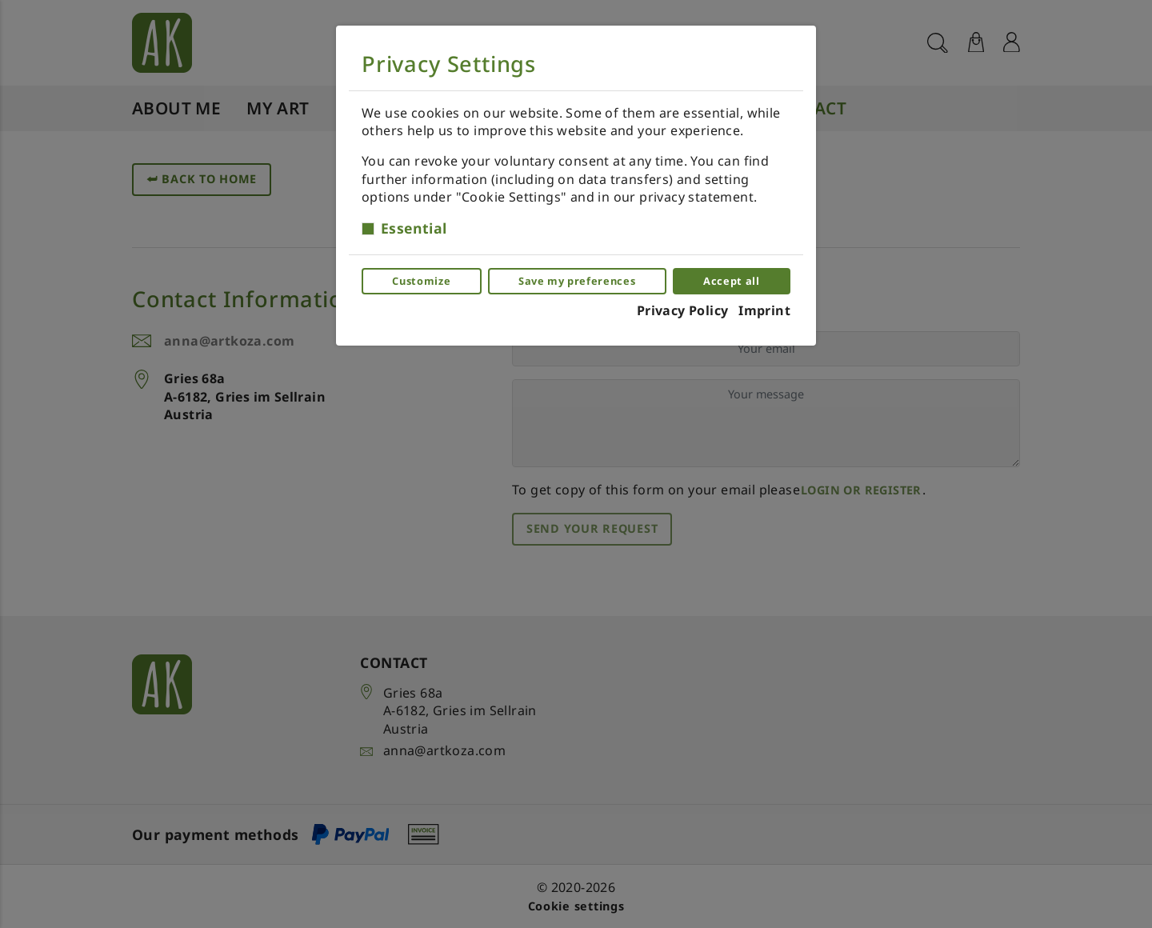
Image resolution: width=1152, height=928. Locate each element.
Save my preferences (576, 281)
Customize (421, 281)
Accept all (731, 281)
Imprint (764, 310)
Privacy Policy (683, 310)
